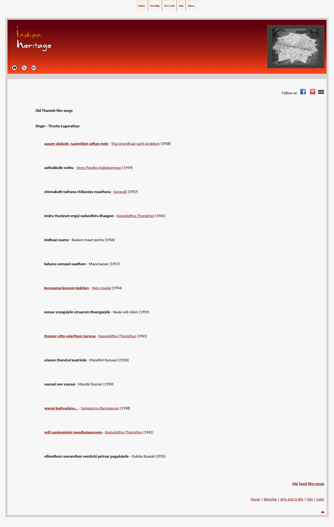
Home (255, 499)
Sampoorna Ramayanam (100, 408)
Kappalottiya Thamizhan (135, 215)
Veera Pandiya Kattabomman (98, 167)
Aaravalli (120, 191)
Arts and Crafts (291, 499)
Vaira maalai (101, 288)
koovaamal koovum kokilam (66, 288)
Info (310, 499)
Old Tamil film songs (308, 483)
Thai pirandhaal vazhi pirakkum (135, 143)
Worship (270, 499)
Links (320, 499)
